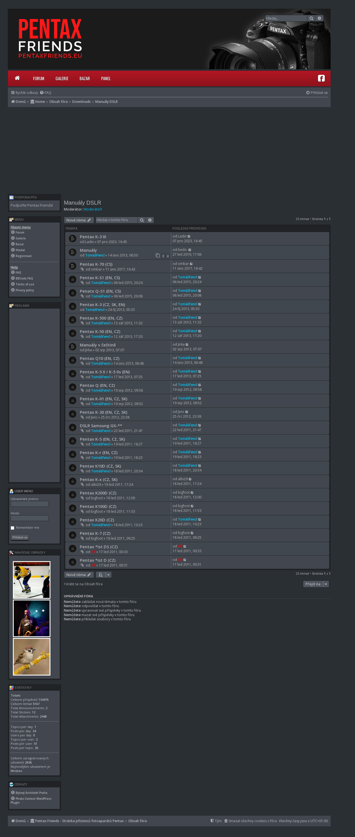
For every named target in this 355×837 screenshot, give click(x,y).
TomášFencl (95, 255)
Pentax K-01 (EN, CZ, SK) (103, 398)
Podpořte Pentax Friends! (32, 205)
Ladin (89, 241)
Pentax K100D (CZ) (98, 506)
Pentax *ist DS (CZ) (99, 546)
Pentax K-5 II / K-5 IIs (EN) (105, 371)
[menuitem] (45, 92)
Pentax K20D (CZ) (97, 519)
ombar (96, 269)
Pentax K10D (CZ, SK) (100, 466)
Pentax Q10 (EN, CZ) (99, 358)
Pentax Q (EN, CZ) (97, 385)
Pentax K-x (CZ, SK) (98, 479)
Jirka (88, 350)
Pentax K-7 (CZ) (95, 533)
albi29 (96, 484)
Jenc (94, 417)
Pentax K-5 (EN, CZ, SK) (102, 439)
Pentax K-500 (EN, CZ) (101, 318)
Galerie (61, 78)
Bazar (85, 78)
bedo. (182, 249)
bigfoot (97, 498)
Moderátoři (92, 209)
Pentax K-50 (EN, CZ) (100, 331)
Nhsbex (16, 771)
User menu (21, 491)
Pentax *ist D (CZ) (97, 560)
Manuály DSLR (82, 203)
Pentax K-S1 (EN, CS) (100, 277)
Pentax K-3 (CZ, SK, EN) (102, 304)
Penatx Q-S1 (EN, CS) (100, 291)
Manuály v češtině (98, 345)
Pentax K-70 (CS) (96, 264)
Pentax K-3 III (93, 236)
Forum (38, 78)
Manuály (88, 250)
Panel (106, 78)
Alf (93, 551)
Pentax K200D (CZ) (98, 493)
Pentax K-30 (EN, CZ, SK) (103, 412)
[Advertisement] (169, 149)
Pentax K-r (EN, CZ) (98, 452)
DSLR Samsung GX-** (101, 425)
